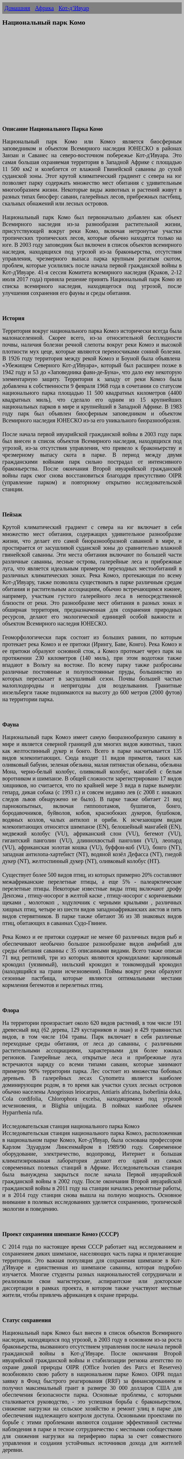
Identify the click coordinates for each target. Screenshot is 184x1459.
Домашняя (17, 8)
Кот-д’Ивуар (74, 8)
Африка (44, 8)
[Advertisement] (92, 79)
